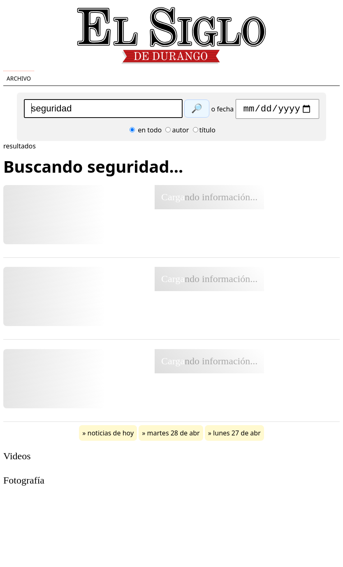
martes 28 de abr (173, 435)
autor (177, 132)
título (204, 132)
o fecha (222, 111)
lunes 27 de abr (237, 435)
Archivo (19, 78)
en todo (146, 132)
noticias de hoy (111, 435)
